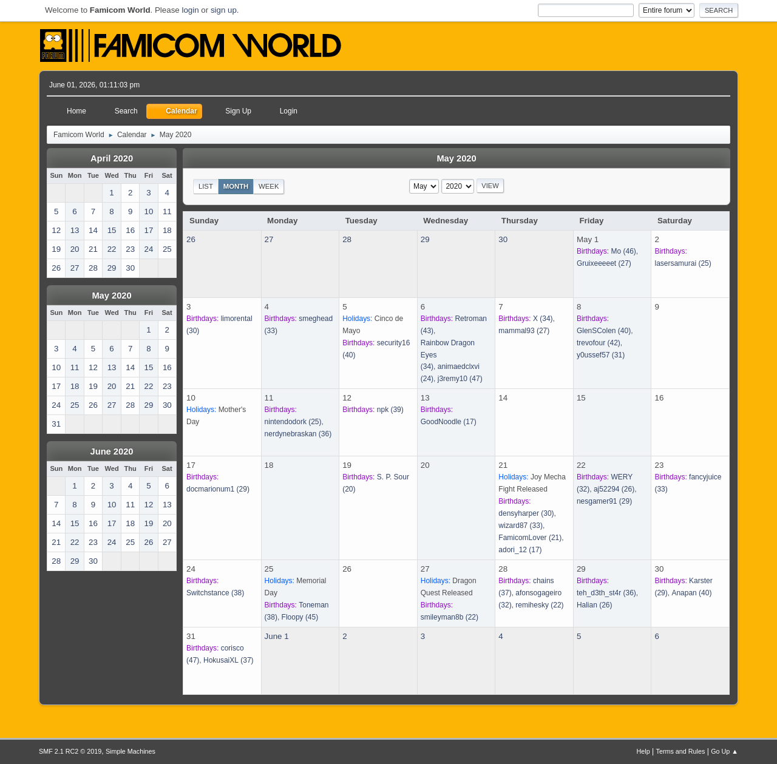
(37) (228, 660)
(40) (604, 330)
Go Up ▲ (724, 751)
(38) (215, 593)
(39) (390, 409)
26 (190, 239)
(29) (217, 489)
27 (269, 239)
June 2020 (112, 451)
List (205, 186)
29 (425, 239)
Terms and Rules (680, 751)
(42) (598, 343)
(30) (526, 513)
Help (643, 751)
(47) (460, 378)
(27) (604, 263)
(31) (601, 355)
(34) (543, 318)
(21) (530, 537)
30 (502, 239)
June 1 (277, 636)
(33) (520, 525)
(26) (614, 489)
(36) (298, 434)
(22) (449, 617)
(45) (300, 617)
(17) (449, 421)
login (190, 10)
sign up (224, 10)
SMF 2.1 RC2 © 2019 (70, 751)
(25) (682, 263)
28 (346, 239)
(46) (623, 251)
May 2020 (111, 295)
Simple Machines (130, 751)
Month (236, 186)
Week (269, 186)
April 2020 (111, 158)
